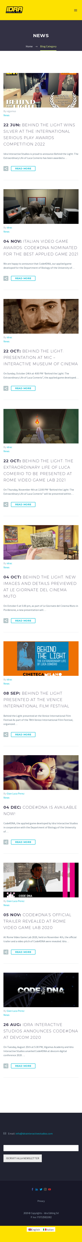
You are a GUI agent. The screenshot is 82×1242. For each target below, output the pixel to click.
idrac (9, 227)
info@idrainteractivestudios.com (34, 1133)
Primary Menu (75, 10)
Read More (23, 168)
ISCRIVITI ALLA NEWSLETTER (22, 1158)
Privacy (41, 1201)
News (6, 115)
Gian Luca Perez (15, 793)
